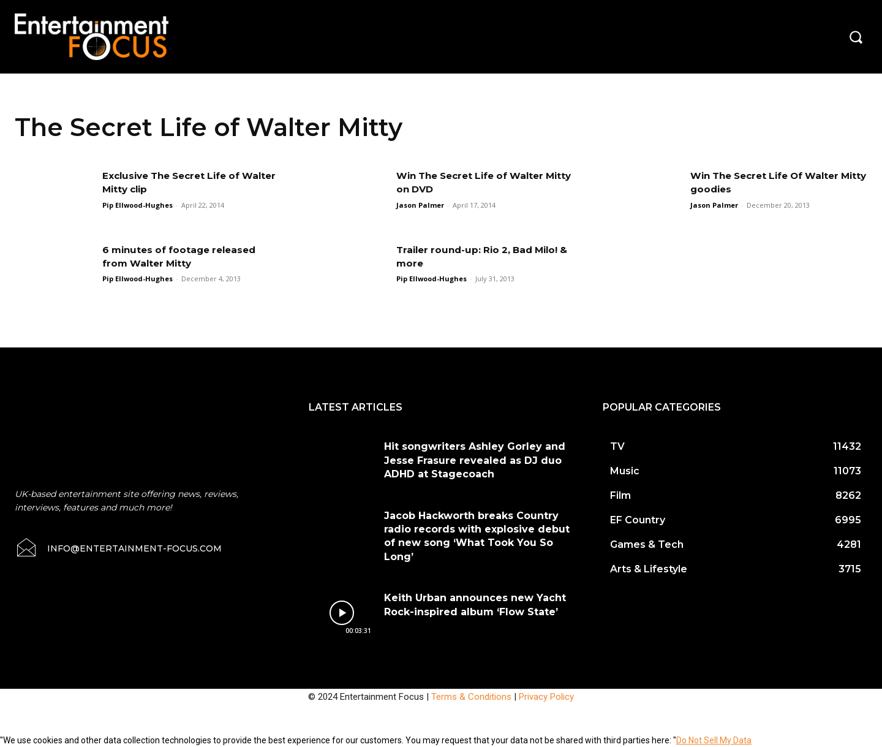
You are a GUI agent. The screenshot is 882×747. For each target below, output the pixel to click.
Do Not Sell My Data (714, 740)
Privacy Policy (546, 696)
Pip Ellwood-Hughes (137, 205)
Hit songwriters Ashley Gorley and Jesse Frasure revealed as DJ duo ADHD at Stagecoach (474, 460)
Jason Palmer (420, 205)
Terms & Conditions (471, 696)
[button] (855, 36)
